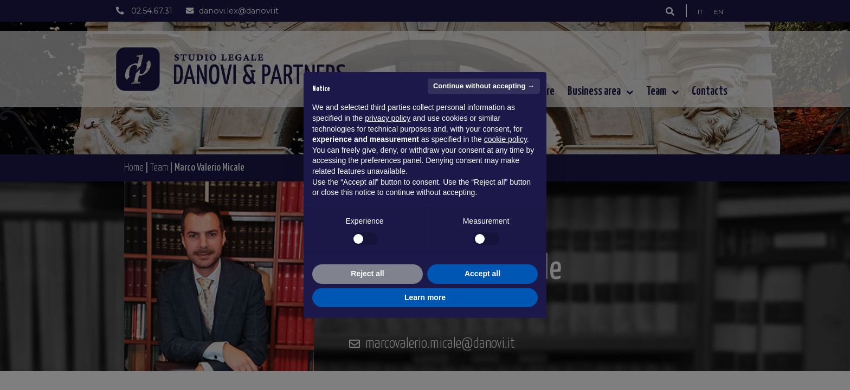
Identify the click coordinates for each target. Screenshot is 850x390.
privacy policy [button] (387, 118)
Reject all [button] (367, 273)
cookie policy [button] (505, 139)
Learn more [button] (425, 297)
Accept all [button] (482, 273)
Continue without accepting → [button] (484, 86)
